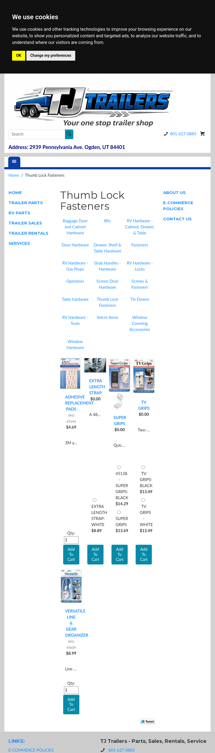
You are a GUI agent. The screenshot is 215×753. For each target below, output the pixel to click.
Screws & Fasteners (139, 284)
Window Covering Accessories (139, 323)
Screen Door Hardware (107, 284)
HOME (15, 192)
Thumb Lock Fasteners (107, 302)
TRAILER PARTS (26, 202)
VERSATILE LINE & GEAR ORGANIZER (71, 623)
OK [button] (18, 55)
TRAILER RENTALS (28, 233)
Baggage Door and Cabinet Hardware (75, 226)
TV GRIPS (144, 405)
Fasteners (139, 245)
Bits (107, 220)
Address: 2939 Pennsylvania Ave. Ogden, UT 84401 (67, 147)
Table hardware (75, 299)
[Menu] (14, 162)
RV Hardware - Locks (140, 266)
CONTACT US (177, 219)
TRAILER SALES (25, 223)
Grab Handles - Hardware (107, 266)
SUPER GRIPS (119, 420)
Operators (75, 281)
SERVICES (19, 243)
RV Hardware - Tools (75, 320)
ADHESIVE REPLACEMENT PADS (71, 403)
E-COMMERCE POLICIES (178, 205)
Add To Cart (95, 554)
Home (14, 175)
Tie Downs (139, 299)
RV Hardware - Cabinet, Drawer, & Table (140, 226)
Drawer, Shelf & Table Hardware (107, 248)
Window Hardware (75, 344)
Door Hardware (75, 245)
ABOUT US (174, 192)
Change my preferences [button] (50, 55)
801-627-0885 (179, 133)
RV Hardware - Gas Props (75, 266)
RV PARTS (19, 212)
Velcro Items (107, 317)
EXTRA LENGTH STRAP (95, 386)
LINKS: (17, 741)
